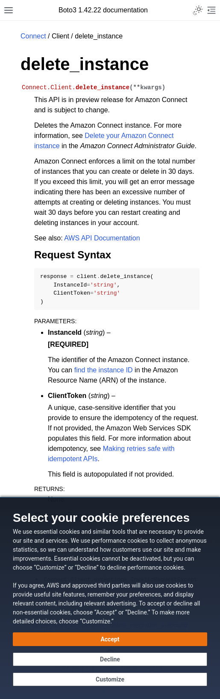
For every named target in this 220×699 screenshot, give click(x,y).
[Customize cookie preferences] (110, 679)
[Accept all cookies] (110, 639)
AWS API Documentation (102, 238)
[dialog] (110, 598)
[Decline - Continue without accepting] (110, 659)
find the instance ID (103, 370)
